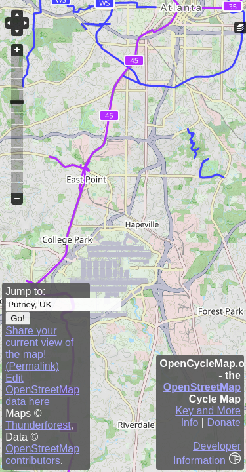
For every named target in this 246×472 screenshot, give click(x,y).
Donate (224, 422)
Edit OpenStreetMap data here (42, 389)
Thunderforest (38, 425)
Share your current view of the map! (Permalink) (39, 348)
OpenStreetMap (202, 387)
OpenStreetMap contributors (42, 454)
